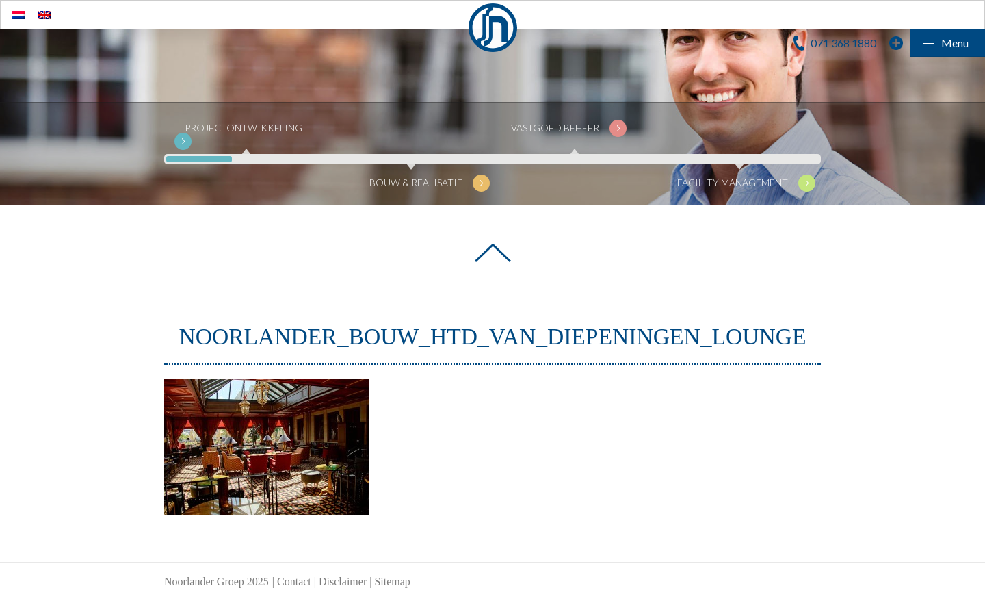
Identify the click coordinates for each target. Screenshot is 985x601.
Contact (294, 581)
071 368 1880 (843, 42)
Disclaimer (343, 581)
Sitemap (392, 581)
